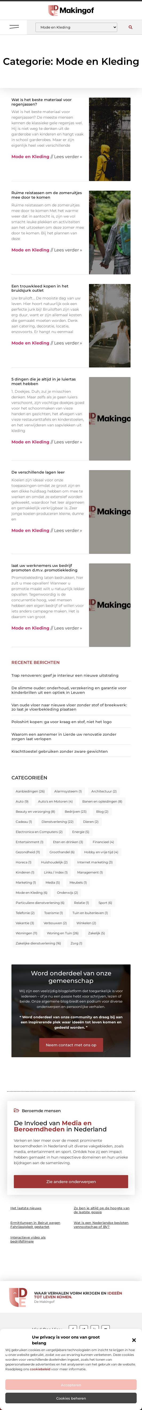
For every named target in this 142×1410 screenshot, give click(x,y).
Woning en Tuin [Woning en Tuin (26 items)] (63, 933)
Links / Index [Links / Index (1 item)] (56, 872)
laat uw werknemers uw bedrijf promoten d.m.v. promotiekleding (44, 567)
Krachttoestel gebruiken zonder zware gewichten (59, 751)
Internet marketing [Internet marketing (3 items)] (95, 862)
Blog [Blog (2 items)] (102, 812)
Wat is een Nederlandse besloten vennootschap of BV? (101, 1225)
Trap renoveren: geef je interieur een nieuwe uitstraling (65, 675)
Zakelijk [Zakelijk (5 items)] (96, 933)
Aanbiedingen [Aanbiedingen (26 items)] (30, 791)
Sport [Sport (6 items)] (105, 903)
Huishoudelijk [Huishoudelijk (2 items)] (54, 862)
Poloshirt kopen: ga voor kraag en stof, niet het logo (61, 721)
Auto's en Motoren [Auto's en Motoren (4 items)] (55, 801)
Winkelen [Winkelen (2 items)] (86, 923)
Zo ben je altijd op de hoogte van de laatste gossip (102, 1210)
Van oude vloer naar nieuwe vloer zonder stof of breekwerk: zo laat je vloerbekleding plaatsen (69, 707)
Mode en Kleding (30, 156)
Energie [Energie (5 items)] (80, 832)
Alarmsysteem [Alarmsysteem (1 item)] (68, 791)
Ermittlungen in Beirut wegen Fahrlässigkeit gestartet (35, 1225)
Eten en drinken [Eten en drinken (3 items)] (68, 842)
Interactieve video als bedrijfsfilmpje (28, 1239)
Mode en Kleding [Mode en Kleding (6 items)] (31, 893)
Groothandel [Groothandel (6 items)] (62, 852)
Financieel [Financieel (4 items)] (103, 842)
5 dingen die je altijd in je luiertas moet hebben (43, 381)
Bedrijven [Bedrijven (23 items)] (76, 812)
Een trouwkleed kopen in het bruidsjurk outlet (39, 288)
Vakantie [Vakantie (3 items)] (25, 923)
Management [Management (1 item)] (90, 872)
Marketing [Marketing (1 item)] (26, 882)
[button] (134, 1340)
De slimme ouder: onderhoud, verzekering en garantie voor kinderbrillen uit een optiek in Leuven (69, 690)
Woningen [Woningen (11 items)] (26, 933)
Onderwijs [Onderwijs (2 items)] (67, 893)
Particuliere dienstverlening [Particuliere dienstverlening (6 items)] (40, 903)
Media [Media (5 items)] (53, 882)
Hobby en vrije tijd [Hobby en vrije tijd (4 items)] (101, 852)
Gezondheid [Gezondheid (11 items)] (28, 852)
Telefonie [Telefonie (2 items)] (25, 913)
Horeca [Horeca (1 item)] (23, 862)
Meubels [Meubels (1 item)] (78, 882)
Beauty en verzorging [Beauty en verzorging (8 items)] (35, 812)
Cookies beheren (71, 1398)
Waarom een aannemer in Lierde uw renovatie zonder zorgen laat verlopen (63, 736)
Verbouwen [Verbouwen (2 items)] (55, 923)
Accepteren (71, 1385)
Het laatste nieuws (26, 1208)
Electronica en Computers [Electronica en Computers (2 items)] (39, 832)
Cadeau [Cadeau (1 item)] (24, 822)
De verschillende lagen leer (38, 472)
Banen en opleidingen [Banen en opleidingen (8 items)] (102, 801)
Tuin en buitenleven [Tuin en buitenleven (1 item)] (90, 913)
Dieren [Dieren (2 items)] (91, 822)
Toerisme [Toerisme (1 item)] (53, 913)
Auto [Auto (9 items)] (22, 801)
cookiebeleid (40, 1369)
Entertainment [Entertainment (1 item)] (29, 842)
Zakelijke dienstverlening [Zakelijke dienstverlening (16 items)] (38, 943)
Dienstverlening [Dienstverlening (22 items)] (58, 822)
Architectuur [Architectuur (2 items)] (104, 791)
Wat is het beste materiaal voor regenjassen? (41, 102)
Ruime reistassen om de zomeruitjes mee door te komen (46, 195)
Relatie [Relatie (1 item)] (81, 903)
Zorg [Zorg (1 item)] (76, 943)
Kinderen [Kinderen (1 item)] (25, 872)
